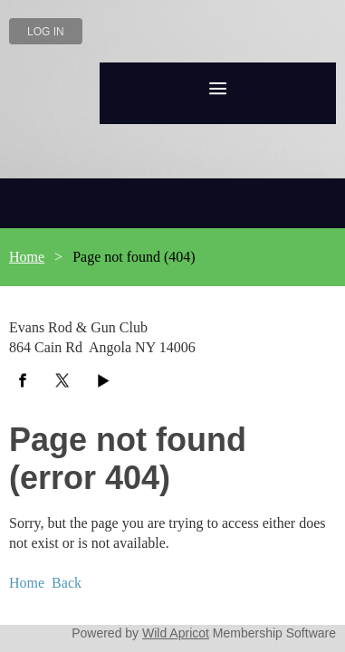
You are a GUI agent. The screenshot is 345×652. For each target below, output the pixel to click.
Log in (45, 31)
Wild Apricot (196, 550)
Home (24, 256)
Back (59, 502)
